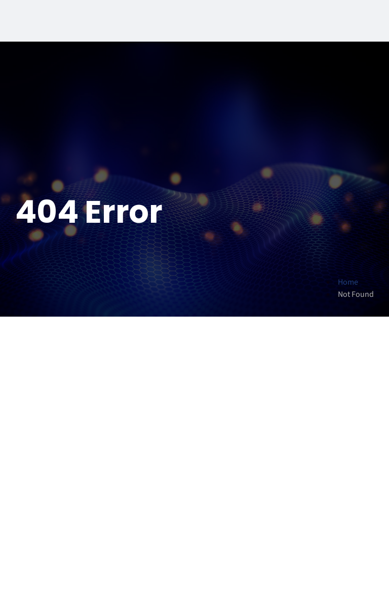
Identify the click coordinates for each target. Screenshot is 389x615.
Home (348, 282)
